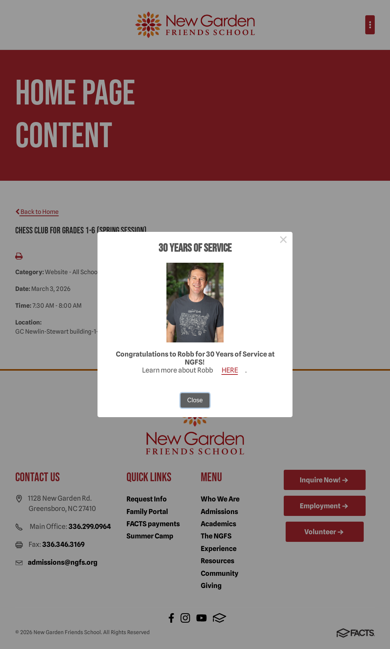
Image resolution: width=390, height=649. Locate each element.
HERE (230, 370)
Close (195, 400)
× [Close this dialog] (283, 241)
